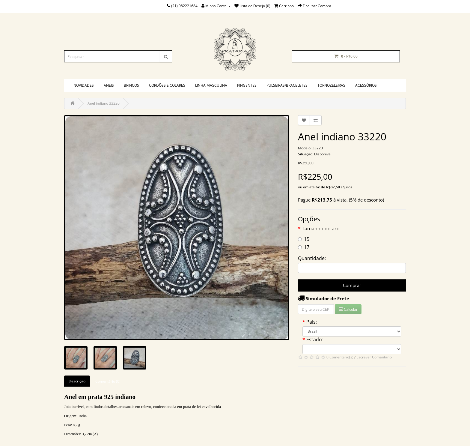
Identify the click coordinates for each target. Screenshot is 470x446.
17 (303, 247)
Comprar (352, 285)
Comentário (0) (107, 381)
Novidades (83, 85)
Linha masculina (211, 85)
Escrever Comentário (374, 357)
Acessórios (366, 85)
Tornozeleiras (331, 85)
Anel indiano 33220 (104, 103)
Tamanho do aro (321, 229)
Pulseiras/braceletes (287, 85)
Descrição (77, 381)
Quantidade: (312, 258)
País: (311, 322)
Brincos (131, 85)
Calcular (348, 309)
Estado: (314, 340)
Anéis (109, 85)
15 (303, 239)
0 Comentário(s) (339, 357)
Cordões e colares (167, 85)
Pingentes (247, 85)
